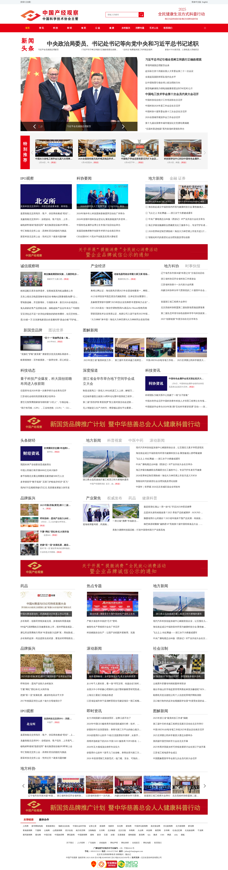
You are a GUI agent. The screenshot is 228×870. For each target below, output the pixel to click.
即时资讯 (94, 711)
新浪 (99, 835)
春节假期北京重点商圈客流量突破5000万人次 (42, 476)
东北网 (120, 826)
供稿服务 (103, 843)
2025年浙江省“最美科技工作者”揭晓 (98, 360)
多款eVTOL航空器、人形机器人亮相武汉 (182, 49)
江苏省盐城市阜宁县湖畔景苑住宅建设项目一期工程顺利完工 (114, 701)
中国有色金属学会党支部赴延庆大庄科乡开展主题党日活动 (187, 378)
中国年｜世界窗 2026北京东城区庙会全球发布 (158, 487)
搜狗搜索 (132, 835)
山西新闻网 (57, 830)
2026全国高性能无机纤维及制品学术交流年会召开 (97, 159)
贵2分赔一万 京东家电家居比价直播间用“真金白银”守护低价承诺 (50, 320)
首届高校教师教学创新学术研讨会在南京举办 (98, 231)
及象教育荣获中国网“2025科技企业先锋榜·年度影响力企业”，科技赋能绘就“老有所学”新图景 (120, 302)
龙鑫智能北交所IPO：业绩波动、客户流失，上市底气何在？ (46, 219)
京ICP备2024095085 (103, 857)
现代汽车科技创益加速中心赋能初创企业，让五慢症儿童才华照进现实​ (193, 202)
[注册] (28, 2)
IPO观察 (27, 178)
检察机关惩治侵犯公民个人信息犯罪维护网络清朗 (177, 695)
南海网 (102, 826)
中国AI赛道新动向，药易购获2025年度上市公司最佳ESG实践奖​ (46, 614)
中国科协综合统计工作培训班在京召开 (163, 100)
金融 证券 (178, 178)
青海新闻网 (27, 830)
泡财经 (111, 826)
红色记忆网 (177, 830)
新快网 (128, 826)
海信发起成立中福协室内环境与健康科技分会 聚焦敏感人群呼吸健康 (178, 207)
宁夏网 (38, 830)
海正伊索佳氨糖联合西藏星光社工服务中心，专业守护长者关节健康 (178, 225)
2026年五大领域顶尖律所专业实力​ (103, 747)
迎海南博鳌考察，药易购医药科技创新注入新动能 (96, 524)
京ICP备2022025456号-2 (121, 857)
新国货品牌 (33, 330)
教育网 (158, 830)
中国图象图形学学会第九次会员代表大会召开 (175, 758)
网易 (169, 835)
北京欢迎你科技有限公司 (151, 857)
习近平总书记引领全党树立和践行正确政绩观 (173, 59)
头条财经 (27, 440)
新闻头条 (28, 45)
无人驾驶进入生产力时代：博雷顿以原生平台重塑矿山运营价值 (108, 408)
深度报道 (90, 370)
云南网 (47, 830)
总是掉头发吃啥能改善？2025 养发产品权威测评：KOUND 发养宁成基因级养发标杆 (173, 512)
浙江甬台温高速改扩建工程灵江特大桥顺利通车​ (160, 202)
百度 (106, 835)
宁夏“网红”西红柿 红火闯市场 (54, 532)
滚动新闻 (157, 440)
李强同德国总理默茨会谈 (157, 65)
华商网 (132, 830)
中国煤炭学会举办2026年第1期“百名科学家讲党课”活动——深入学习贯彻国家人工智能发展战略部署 (176, 407)
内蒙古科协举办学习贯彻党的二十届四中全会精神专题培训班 (184, 290)
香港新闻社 (50, 826)
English (205, 2)
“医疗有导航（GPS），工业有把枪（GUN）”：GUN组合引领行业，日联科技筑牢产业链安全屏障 (46, 408)
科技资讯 (152, 370)
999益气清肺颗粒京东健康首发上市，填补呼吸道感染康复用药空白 (47, 627)
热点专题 (94, 586)
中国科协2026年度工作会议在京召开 (162, 106)
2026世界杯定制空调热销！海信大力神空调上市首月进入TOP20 (178, 231)
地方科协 (171, 266)
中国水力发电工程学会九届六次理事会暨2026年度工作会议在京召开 (54, 159)
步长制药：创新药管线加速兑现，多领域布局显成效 (45, 621)
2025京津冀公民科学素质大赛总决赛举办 (192, 360)
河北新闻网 (168, 826)
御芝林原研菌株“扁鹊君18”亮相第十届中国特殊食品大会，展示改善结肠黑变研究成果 (173, 524)
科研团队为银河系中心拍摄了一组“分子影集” (167, 395)
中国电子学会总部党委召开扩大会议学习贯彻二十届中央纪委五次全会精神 (140, 159)
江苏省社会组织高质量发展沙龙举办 (37, 396)
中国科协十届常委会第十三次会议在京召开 (166, 111)
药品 (132, 498)
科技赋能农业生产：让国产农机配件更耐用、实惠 (111, 632)
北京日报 (122, 830)
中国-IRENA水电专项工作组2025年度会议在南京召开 (161, 360)
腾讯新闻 (71, 835)
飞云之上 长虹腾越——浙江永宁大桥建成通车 (170, 213)
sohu (176, 835)
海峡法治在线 (64, 826)
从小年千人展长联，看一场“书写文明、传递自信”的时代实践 (114, 683)
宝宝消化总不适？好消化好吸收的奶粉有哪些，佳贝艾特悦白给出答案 (50, 314)
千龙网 (200, 830)
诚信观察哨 (29, 266)
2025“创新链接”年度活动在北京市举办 (179, 319)
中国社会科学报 (79, 826)
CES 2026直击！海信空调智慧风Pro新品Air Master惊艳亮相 (119, 308)
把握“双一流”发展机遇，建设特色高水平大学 (56, 545)
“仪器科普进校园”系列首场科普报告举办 (164, 129)
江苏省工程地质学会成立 (165, 753)
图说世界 (56, 330)
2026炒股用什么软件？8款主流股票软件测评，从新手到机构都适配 (114, 735)
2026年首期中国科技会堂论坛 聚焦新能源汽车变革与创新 (102, 219)
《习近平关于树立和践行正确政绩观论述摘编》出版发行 (99, 49)
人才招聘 (81, 843)
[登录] (23, 2)
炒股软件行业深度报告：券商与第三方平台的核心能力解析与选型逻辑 (114, 729)
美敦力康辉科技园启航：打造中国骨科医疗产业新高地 (139, 530)
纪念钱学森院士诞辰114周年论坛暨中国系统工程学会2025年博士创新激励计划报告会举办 (108, 396)
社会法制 (160, 648)
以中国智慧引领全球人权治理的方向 (162, 83)
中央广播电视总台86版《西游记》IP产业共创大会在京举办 (176, 219)
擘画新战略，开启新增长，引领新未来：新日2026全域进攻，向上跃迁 (50, 302)
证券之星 (92, 826)
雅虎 (155, 835)
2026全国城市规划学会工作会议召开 (162, 117)
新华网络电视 (37, 826)
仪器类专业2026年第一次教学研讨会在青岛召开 (43, 390)
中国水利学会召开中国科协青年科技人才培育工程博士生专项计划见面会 (176, 401)
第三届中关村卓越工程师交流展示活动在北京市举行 (130, 360)
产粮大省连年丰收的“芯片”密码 (102, 621)
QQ (149, 835)
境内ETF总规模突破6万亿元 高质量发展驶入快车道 (45, 487)
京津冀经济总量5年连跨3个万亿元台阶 (58, 448)
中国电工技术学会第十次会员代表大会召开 (172, 94)
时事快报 (192, 266)
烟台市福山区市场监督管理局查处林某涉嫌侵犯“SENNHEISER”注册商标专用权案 (180, 689)
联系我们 (158, 843)
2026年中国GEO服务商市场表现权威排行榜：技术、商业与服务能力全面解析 (114, 724)
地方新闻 (155, 178)
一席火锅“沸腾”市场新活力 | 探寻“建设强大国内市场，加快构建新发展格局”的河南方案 (126, 521)
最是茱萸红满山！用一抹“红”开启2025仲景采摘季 (167, 507)
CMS (162, 835)
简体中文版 (196, 2)
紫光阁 (38, 835)
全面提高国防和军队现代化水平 (160, 77)
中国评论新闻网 (141, 826)
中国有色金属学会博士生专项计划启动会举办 (98, 225)
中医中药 (135, 440)
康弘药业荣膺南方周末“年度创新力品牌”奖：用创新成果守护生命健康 (47, 632)
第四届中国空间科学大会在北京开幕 (170, 741)
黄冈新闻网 (27, 835)
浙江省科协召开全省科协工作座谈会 (178, 279)
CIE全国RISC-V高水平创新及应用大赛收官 (97, 236)
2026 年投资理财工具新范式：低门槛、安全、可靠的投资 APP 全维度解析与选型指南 (114, 758)
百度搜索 (121, 835)
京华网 (166, 830)
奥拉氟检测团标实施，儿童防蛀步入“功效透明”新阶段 (62, 274)
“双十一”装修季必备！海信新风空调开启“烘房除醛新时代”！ (58, 338)
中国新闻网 (82, 835)
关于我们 (70, 843)
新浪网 (142, 835)
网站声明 (114, 843)
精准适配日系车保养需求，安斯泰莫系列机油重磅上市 (46, 291)
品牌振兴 (27, 498)
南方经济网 (80, 830)
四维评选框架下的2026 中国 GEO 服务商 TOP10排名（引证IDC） (114, 741)
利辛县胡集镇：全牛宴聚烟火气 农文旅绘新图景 (112, 676)
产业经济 (98, 266)
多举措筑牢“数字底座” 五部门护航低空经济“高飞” (44, 482)
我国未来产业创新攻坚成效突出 (35, 464)
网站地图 (147, 843)
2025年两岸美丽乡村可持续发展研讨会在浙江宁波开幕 (179, 747)
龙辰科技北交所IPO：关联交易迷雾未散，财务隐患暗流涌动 (46, 206)
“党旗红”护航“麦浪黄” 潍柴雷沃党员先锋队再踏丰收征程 (46, 354)
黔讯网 (191, 826)
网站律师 (125, 843)
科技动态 (27, 370)
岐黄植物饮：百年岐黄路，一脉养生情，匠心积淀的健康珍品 (46, 360)
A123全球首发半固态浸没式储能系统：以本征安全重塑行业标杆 (120, 296)
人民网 (25, 826)
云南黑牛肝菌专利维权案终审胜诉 (169, 683)
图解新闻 (90, 330)
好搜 (113, 835)
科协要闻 (84, 178)
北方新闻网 (180, 826)
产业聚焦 (93, 498)
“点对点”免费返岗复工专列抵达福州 (137, 49)
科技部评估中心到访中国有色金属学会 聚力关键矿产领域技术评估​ (182, 159)
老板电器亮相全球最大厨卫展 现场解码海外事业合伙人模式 (132, 274)
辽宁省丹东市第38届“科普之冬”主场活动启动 (182, 273)
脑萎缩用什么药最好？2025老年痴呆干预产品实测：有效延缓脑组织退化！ (173, 518)
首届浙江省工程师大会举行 (174, 302)
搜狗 (92, 835)
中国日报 (47, 835)
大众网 (140, 830)
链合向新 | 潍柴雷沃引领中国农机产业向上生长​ (112, 614)
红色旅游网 (189, 830)
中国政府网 (59, 835)
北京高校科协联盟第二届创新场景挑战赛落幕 (183, 307)
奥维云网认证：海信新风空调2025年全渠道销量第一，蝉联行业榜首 (120, 291)
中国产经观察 (71, 857)
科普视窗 (114, 440)
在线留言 (136, 843)
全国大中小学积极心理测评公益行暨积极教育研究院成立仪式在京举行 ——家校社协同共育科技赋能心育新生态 (114, 689)
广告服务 (92, 843)
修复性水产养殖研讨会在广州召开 (103, 627)
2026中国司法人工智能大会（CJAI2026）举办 (102, 206)
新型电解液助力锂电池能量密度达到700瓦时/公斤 (169, 88)
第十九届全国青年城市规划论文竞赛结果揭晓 (167, 123)
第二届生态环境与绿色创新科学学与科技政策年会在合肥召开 (184, 313)
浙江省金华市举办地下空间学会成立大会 (108, 381)
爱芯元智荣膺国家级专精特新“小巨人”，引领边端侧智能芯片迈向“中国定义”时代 (46, 402)
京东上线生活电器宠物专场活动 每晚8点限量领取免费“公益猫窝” (50, 296)
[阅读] (53, 162)
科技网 (149, 830)
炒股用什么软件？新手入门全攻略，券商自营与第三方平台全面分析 (114, 753)
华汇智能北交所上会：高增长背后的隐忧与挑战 (43, 231)
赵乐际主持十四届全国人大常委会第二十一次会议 (169, 71)
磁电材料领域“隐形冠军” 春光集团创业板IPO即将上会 (46, 225)
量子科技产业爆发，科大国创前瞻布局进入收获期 (46, 381)
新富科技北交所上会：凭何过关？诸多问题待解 (43, 236)
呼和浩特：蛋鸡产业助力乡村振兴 (56, 518)
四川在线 (69, 830)
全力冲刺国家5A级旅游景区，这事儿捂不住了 (109, 718)
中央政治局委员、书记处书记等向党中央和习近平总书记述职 (123, 44)
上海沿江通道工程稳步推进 (100, 695)
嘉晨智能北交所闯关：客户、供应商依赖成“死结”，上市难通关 (46, 213)
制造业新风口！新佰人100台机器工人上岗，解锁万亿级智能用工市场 (108, 390)
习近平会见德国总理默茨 (48, 49)
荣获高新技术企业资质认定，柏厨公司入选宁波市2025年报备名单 (120, 314)
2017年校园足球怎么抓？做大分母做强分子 (41, 701)
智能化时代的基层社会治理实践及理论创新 (169, 237)
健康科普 (149, 498)
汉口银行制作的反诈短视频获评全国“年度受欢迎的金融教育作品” (180, 701)
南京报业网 (155, 826)
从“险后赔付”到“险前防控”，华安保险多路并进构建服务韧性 (179, 676)
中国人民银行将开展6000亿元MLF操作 (39, 470)
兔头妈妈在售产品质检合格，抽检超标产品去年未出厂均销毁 (49, 308)
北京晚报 (111, 830)
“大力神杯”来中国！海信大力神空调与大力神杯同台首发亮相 (120, 319)
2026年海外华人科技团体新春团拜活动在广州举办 (101, 213)
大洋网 (102, 830)
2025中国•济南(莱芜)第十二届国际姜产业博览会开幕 (56, 505)
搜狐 (183, 835)
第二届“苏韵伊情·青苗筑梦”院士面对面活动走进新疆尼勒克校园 (108, 402)
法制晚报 (92, 830)
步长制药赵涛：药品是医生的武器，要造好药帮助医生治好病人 (47, 638)
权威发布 (114, 498)
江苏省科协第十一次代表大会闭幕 (177, 284)
